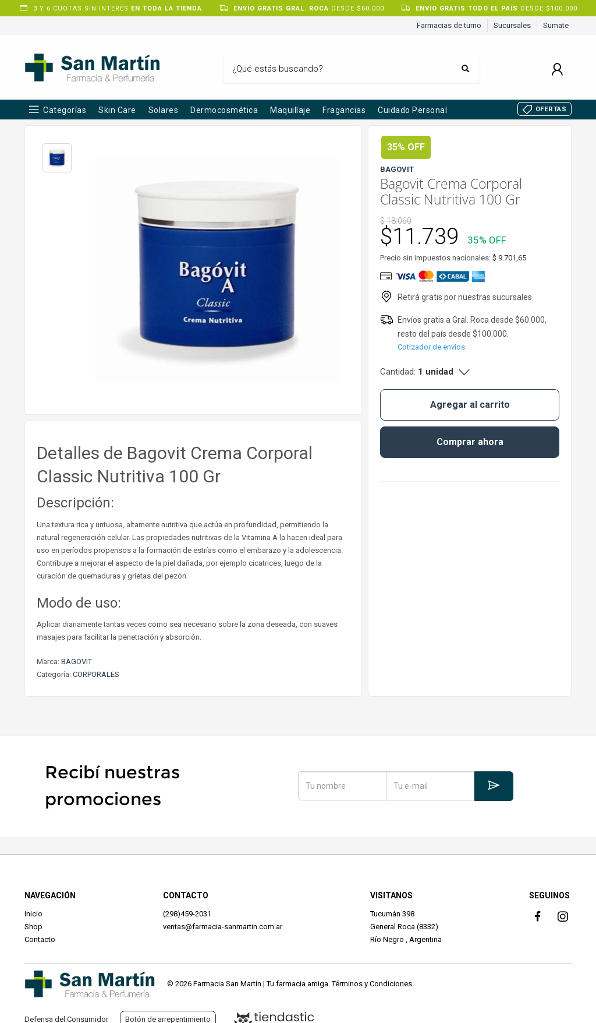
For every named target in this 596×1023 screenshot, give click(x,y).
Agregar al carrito (470, 404)
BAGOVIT (76, 661)
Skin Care (117, 110)
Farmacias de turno (449, 25)
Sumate (556, 25)
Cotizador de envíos (431, 347)
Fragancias (344, 110)
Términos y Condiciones (372, 983)
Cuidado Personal (412, 110)
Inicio (33, 913)
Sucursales (512, 25)
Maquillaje (290, 110)
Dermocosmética (224, 110)
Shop (33, 926)
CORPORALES (96, 674)
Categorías (64, 110)
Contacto (39, 939)
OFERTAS (551, 109)
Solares (163, 110)
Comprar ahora (470, 441)
